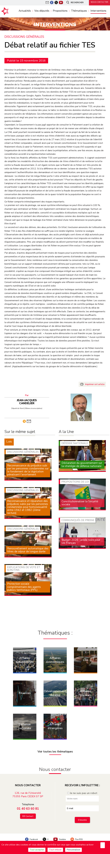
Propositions (60, 10)
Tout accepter (37, 849)
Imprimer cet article (95, 384)
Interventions (98, 10)
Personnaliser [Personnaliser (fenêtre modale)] (73, 849)
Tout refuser (55, 849)
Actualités (25, 10)
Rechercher (73, 2)
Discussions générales (24, 37)
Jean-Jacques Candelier (28, 400)
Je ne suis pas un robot (82, 789)
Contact (29, 812)
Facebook (30, 835)
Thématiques (79, 10)
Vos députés (41, 10)
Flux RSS (78, 835)
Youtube (59, 835)
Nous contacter (98, 2)
